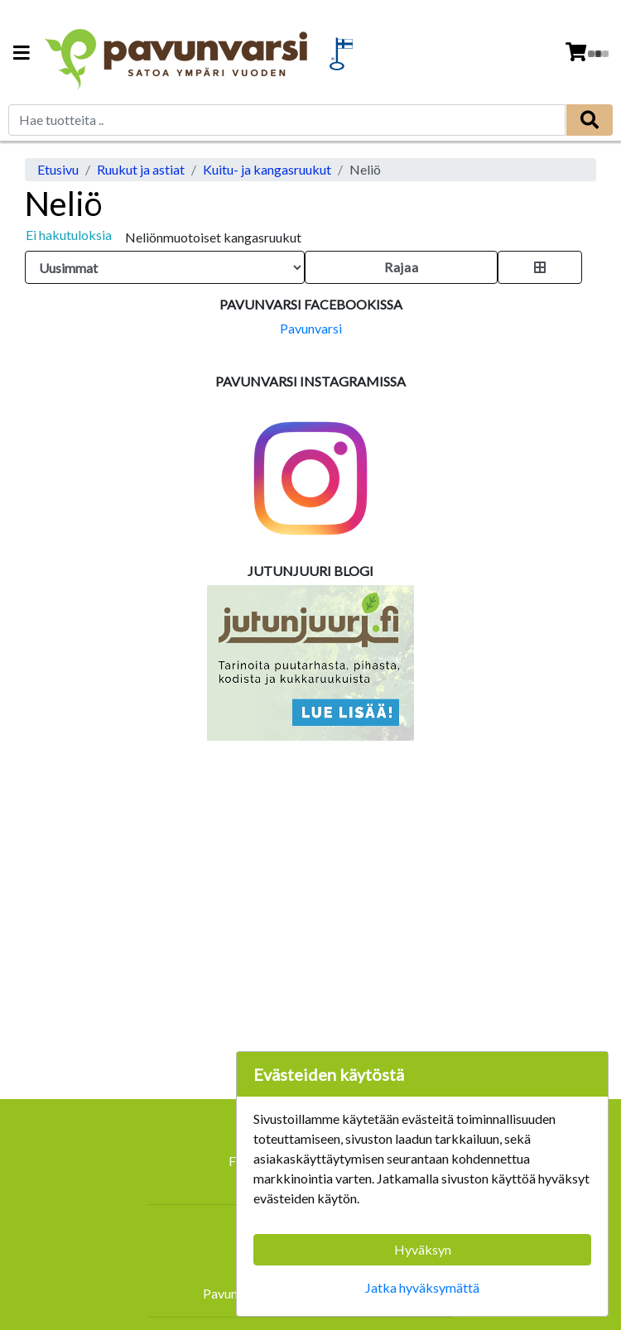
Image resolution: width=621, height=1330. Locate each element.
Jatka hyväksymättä (422, 1287)
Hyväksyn (422, 1249)
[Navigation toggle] (21, 54)
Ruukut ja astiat (141, 169)
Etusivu (58, 169)
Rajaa (401, 267)
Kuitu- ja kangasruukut (267, 169)
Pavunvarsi (311, 328)
